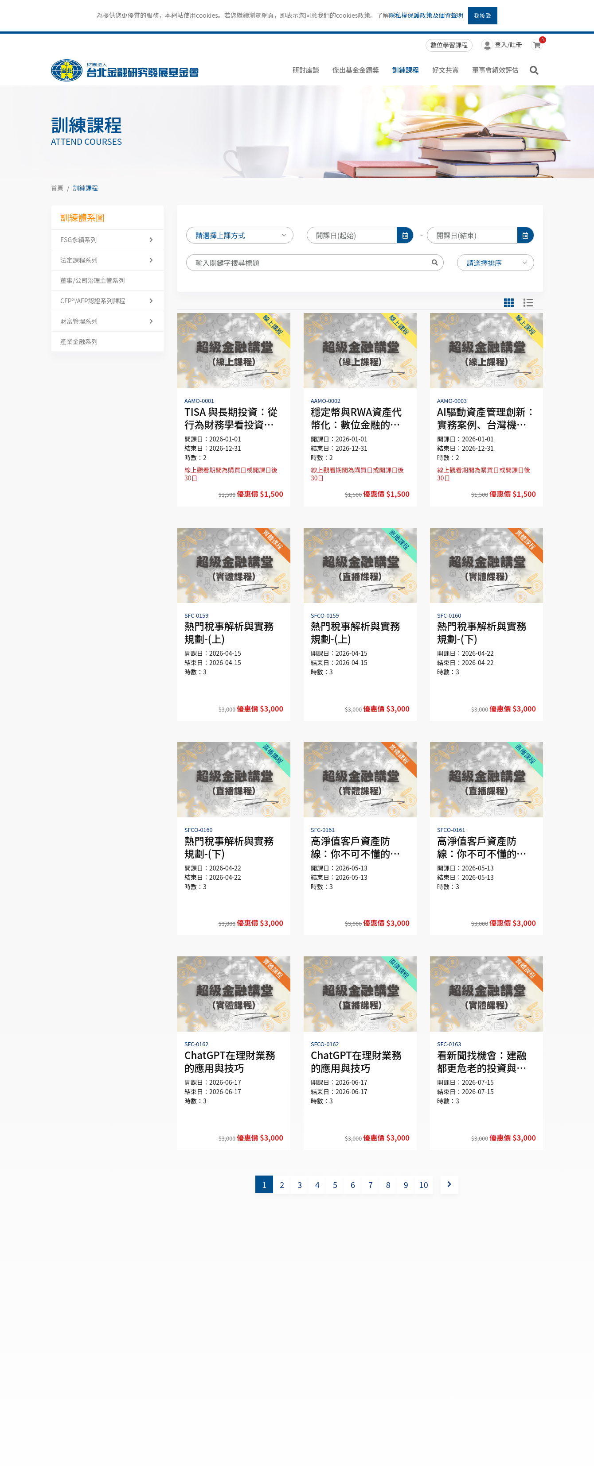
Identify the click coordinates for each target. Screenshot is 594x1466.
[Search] (306, 265)
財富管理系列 (79, 321)
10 (423, 1184)
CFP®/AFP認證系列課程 (92, 300)
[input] (352, 238)
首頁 (57, 187)
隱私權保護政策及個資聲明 (426, 15)
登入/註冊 (501, 45)
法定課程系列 (79, 259)
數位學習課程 (449, 44)
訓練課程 (405, 69)
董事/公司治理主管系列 (92, 280)
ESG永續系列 (78, 239)
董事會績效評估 (495, 69)
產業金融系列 (79, 341)
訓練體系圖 (82, 217)
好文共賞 (445, 69)
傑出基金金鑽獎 (355, 69)
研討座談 (306, 69)
